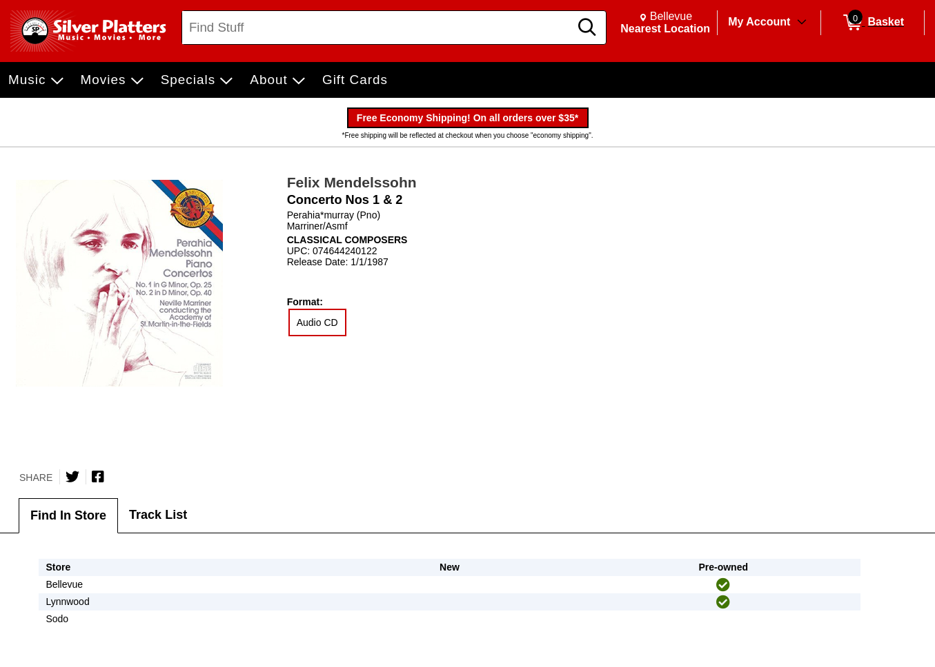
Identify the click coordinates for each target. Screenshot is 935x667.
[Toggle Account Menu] (802, 22)
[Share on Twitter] (72, 477)
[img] (723, 585)
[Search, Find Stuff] (377, 27)
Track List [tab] (158, 515)
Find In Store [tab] (68, 515)
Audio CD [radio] (317, 322)
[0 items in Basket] (872, 22)
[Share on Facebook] (98, 477)
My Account (759, 22)
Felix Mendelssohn (352, 182)
